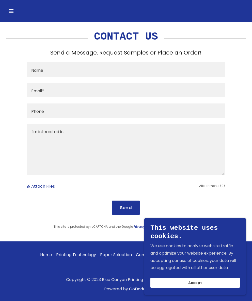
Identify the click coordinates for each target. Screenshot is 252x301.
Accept (195, 282)
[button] (24, 11)
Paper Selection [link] (116, 255)
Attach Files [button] (43, 186)
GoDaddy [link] (138, 289)
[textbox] (126, 69)
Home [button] (46, 255)
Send (126, 207)
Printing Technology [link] (76, 255)
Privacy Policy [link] (144, 226)
